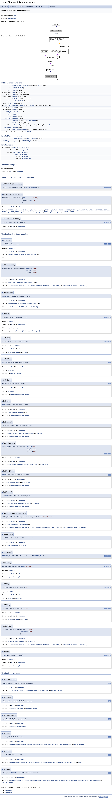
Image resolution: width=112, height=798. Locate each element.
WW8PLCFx (28, 132)
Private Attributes (99, 9)
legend (56, 33)
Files (46, 6)
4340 (12, 574)
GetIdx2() (23, 744)
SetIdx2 (15, 99)
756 (12, 741)
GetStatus (15, 127)
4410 (12, 409)
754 (12, 687)
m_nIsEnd (25, 156)
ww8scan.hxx (12, 18)
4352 (12, 662)
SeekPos (15, 101)
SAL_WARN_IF (30, 641)
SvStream (25, 85)
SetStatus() (20, 708)
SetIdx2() (62, 744)
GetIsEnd (15, 116)
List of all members (108, 9)
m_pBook (24, 147)
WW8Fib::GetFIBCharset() (15, 210)
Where (14, 103)
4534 (12, 430)
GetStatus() (13, 307)
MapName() (45, 690)
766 (12, 367)
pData (35, 464)
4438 (12, 500)
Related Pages (13, 6)
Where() (80, 762)
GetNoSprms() (36, 331)
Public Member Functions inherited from (16, 132)
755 (12, 705)
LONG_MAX (21, 303)
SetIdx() (57, 744)
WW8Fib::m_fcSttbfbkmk (90, 210)
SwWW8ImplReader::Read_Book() (28, 307)
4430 (12, 638)
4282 (12, 207)
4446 (12, 300)
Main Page (5, 6)
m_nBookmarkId (26, 158)
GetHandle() (19, 331)
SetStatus (15, 120)
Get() (9, 412)
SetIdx (14, 94)
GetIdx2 (15, 96)
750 (11, 171)
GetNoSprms (16, 105)
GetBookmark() (14, 690)
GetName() (26, 331)
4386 (12, 251)
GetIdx (14, 92)
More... (15, 15)
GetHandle (15, 118)
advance (15, 107)
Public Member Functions (78, 9)
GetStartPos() (59, 762)
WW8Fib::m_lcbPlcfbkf (103, 210)
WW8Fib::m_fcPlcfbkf (65, 210)
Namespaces (30, 6)
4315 (12, 324)
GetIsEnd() (32, 762)
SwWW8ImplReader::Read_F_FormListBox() (48, 285)
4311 (12, 226)
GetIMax (15, 90)
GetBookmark (16, 125)
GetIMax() (26, 210)
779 (12, 388)
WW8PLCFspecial (15, 147)
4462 (12, 279)
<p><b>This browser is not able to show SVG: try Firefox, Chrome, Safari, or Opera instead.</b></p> (56, 27)
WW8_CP (20, 101)
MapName (15, 123)
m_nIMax (24, 154)
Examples (52, 6)
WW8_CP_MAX (44, 464)
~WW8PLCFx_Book (18, 88)
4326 (12, 349)
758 (12, 723)
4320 (12, 595)
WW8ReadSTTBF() (69, 212)
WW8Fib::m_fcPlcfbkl (77, 210)
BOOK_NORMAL (12, 503)
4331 (12, 616)
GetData (10, 282)
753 (12, 777)
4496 (12, 521)
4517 (12, 542)
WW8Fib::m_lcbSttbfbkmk (22, 212)
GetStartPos (16, 112)
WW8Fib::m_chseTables (51, 210)
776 (12, 479)
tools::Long (8, 90)
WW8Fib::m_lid (34, 212)
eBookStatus (32, 120)
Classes (39, 6)
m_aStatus (25, 152)
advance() (11, 254)
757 (12, 759)
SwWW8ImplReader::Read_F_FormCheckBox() (22, 285)
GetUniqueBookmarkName (20, 129)
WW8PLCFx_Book (17, 85)
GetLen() (37, 762)
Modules (22, 6)
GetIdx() (16, 254)
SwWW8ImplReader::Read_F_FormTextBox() (75, 285)
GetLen (14, 114)
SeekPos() (66, 762)
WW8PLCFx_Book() (15, 373)
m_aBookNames (26, 150)
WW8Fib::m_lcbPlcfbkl (8, 212)
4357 (12, 461)
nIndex (26, 120)
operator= (16, 141)
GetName (15, 109)
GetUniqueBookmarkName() (33, 690)
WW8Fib (40, 85)
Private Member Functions (89, 9)
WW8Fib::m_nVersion (50, 212)
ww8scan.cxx (21, 207)
